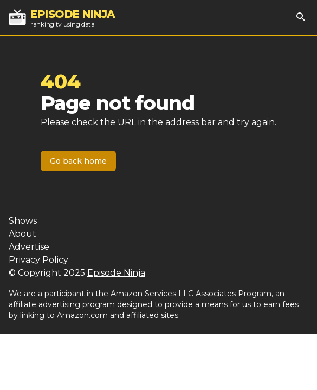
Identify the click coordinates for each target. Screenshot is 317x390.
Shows (23, 221)
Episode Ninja (116, 273)
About (22, 234)
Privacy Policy (38, 260)
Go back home (78, 161)
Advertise (29, 247)
